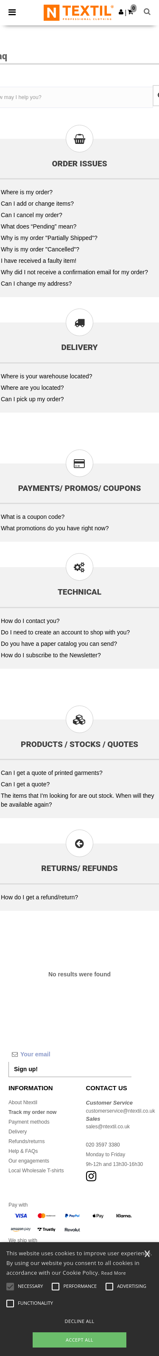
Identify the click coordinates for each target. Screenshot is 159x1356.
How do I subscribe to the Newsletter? (51, 655)
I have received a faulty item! (38, 260)
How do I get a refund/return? (39, 897)
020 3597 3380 (103, 1145)
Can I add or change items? (37, 203)
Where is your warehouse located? (46, 376)
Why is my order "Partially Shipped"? (49, 237)
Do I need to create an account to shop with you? (65, 632)
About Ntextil (22, 1102)
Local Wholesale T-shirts (36, 1171)
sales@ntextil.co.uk (108, 1127)
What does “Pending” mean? (38, 226)
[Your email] (69, 1054)
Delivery (17, 1132)
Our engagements (28, 1161)
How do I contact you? (30, 620)
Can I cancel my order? (31, 215)
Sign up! (26, 1069)
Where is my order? (27, 192)
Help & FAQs (23, 1151)
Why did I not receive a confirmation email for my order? (74, 272)
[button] (121, 11)
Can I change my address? (36, 283)
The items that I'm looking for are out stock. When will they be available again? (77, 800)
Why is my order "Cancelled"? (40, 249)
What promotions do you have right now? (55, 528)
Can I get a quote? (25, 784)
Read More (113, 1273)
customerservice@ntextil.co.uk (120, 1111)
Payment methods (29, 1122)
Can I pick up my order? (32, 399)
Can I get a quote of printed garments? (52, 772)
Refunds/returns (26, 1141)
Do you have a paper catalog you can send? (59, 643)
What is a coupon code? (32, 516)
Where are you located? (32, 387)
